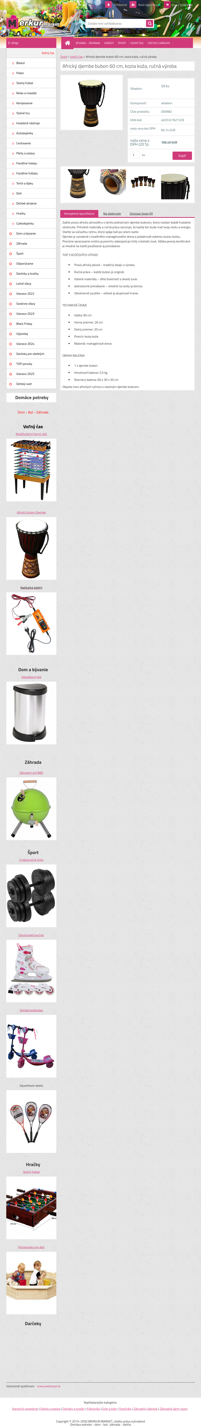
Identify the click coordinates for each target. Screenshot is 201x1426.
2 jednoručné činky (31, 859)
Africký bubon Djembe (31, 512)
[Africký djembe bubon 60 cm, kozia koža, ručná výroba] (78, 170)
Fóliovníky (93, 1408)
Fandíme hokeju (26, 163)
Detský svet (24, 383)
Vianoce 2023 (25, 313)
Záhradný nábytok (145, 1408)
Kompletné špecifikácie (79, 213)
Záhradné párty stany (174, 1408)
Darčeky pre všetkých (30, 353)
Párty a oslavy (25, 153)
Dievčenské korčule (31, 935)
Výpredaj (22, 333)
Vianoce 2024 (25, 343)
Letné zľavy (23, 283)
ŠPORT (122, 43)
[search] (149, 23)
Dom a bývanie (26, 233)
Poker (20, 73)
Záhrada (21, 243)
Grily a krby (109, 1408)
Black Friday (24, 323)
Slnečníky (125, 1408)
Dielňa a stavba (50, 1408)
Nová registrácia (147, 4)
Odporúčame (24, 263)
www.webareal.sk (49, 1386)
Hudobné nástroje (28, 123)
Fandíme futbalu (27, 173)
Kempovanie (24, 103)
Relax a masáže (26, 93)
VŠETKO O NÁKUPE (159, 43)
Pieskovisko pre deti (31, 1247)
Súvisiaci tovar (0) (141, 213)
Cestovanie (23, 143)
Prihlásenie (118, 4)
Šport (20, 253)
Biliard (20, 63)
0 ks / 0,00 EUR (182, 4)
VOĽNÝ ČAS (136, 43)
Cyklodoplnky (25, 223)
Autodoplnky (24, 133)
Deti (19, 193)
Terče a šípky (24, 183)
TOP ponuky (24, 363)
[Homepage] (69, 43)
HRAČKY (109, 43)
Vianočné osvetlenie (25, 1408)
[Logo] (33, 23)
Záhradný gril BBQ (31, 772)
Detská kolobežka (31, 1010)
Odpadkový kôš (31, 677)
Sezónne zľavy (25, 303)
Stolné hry (23, 113)
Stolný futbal (24, 83)
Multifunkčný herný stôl (31, 434)
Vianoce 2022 (25, 293)
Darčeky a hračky (27, 273)
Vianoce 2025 (25, 373)
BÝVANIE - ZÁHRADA (88, 43)
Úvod (63, 56)
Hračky (21, 213)
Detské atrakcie (26, 203)
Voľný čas (48, 53)
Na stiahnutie (112, 213)
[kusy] (135, 155)
